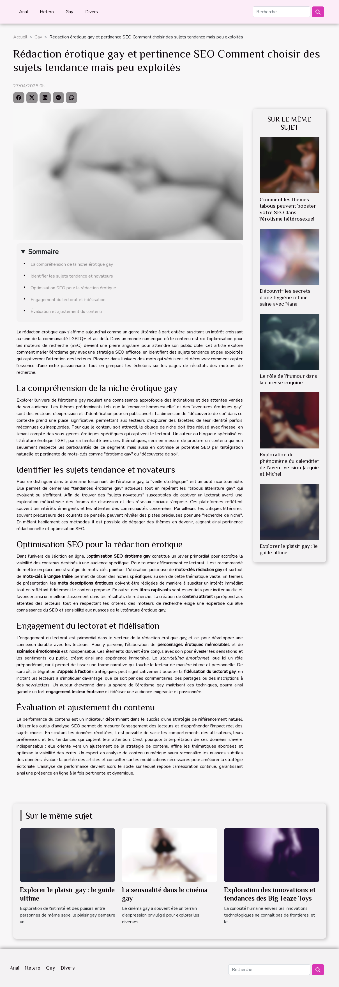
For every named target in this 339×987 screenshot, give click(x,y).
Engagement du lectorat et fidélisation (68, 300)
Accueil (20, 37)
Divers (91, 12)
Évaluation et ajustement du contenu (66, 311)
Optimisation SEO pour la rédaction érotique (73, 288)
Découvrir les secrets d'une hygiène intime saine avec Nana (285, 297)
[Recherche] (281, 11)
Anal (23, 12)
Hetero (47, 12)
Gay (69, 12)
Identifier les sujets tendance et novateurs (72, 276)
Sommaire (43, 251)
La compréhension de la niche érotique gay (72, 264)
